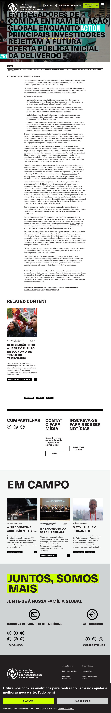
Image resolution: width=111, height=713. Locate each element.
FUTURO (40, 398)
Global (49, 398)
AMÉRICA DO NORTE (14, 552)
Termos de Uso (87, 666)
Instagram (16, 639)
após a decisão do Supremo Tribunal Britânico (45, 234)
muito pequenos (48, 190)
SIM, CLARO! (28, 701)
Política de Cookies (69, 671)
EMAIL (54, 453)
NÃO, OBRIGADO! (83, 701)
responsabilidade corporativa (19, 379)
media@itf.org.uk (52, 289)
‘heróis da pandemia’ (69, 174)
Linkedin (9, 639)
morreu (73, 223)
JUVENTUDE (29, 398)
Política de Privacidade (66, 677)
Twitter (9, 633)
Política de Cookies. (66, 709)
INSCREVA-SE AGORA (78, 448)
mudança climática (48, 555)
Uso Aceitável (87, 671)
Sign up (34, 615)
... (35, 379)
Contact (92, 615)
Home (10, 66)
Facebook (16, 633)
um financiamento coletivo (46, 228)
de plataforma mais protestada (59, 90)
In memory (90, 552)
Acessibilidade (67, 666)
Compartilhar (23, 420)
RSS (22, 639)
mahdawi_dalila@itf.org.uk (34, 289)
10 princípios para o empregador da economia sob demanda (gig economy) (52, 278)
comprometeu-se (54, 250)
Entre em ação (89, 5)
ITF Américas (78, 552)
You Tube (22, 633)
